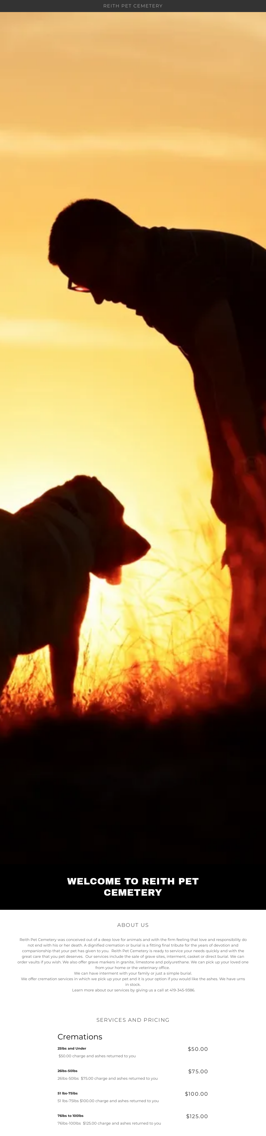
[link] (133, 6)
